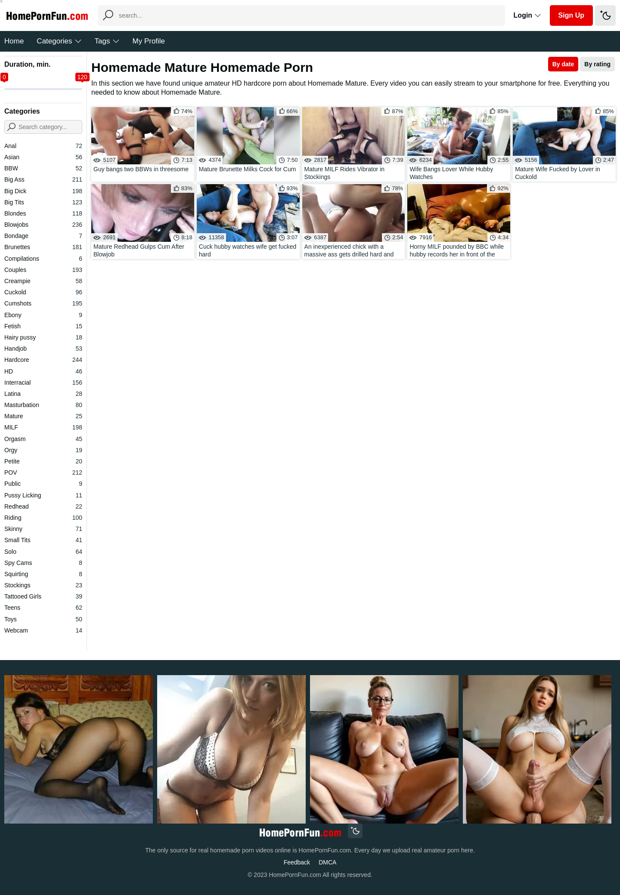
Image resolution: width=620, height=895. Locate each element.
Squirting (43, 574)
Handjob (43, 348)
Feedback (297, 862)
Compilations (43, 258)
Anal (43, 146)
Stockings (43, 585)
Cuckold (43, 292)
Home (14, 41)
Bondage (43, 236)
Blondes (43, 213)
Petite (43, 461)
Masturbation (43, 405)
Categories (59, 41)
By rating (597, 64)
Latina (43, 394)
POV (43, 472)
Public (43, 484)
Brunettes (43, 247)
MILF (43, 427)
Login (527, 15)
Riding (43, 518)
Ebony (43, 315)
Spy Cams (43, 563)
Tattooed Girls (43, 596)
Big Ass (43, 179)
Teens (43, 607)
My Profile (149, 41)
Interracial (43, 382)
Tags (107, 41)
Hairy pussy (43, 337)
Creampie (43, 281)
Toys (43, 619)
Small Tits (43, 540)
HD (43, 371)
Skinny (43, 529)
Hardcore (43, 360)
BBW (43, 168)
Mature (43, 416)
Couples (43, 270)
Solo (43, 552)
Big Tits (43, 202)
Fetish (43, 326)
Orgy (43, 450)
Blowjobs (43, 224)
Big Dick (43, 191)
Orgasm (43, 439)
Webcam (43, 630)
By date (563, 64)
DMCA (327, 862)
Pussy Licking (43, 495)
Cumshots (43, 303)
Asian (43, 157)
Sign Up (571, 15)
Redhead (43, 506)
